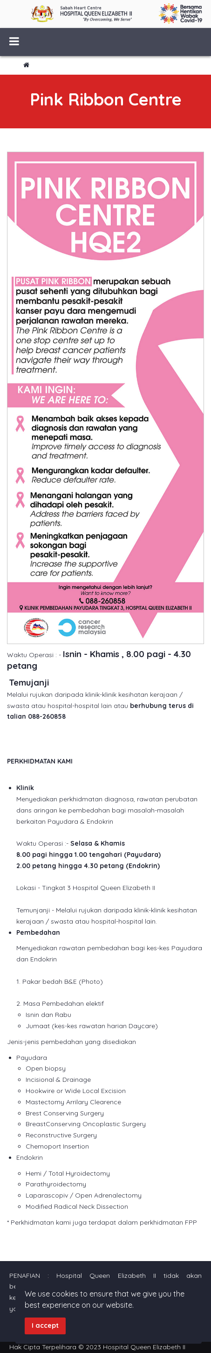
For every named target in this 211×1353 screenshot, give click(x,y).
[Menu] (14, 42)
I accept (45, 1325)
